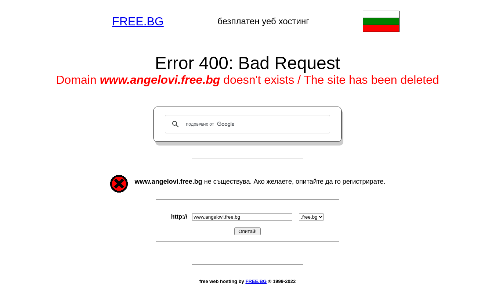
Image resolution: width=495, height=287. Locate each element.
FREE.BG (137, 21)
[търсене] (246, 124)
